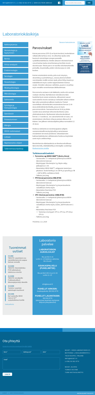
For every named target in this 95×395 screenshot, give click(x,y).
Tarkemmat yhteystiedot (47, 307)
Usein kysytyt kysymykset (47, 311)
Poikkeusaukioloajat (47, 279)
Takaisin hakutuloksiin (67, 42)
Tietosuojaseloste (18, 393)
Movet (15, 13)
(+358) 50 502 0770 (24, 3)
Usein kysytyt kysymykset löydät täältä (17, 346)
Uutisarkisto (9, 304)
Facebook (59, 3)
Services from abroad (43, 3)
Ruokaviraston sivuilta (41, 148)
